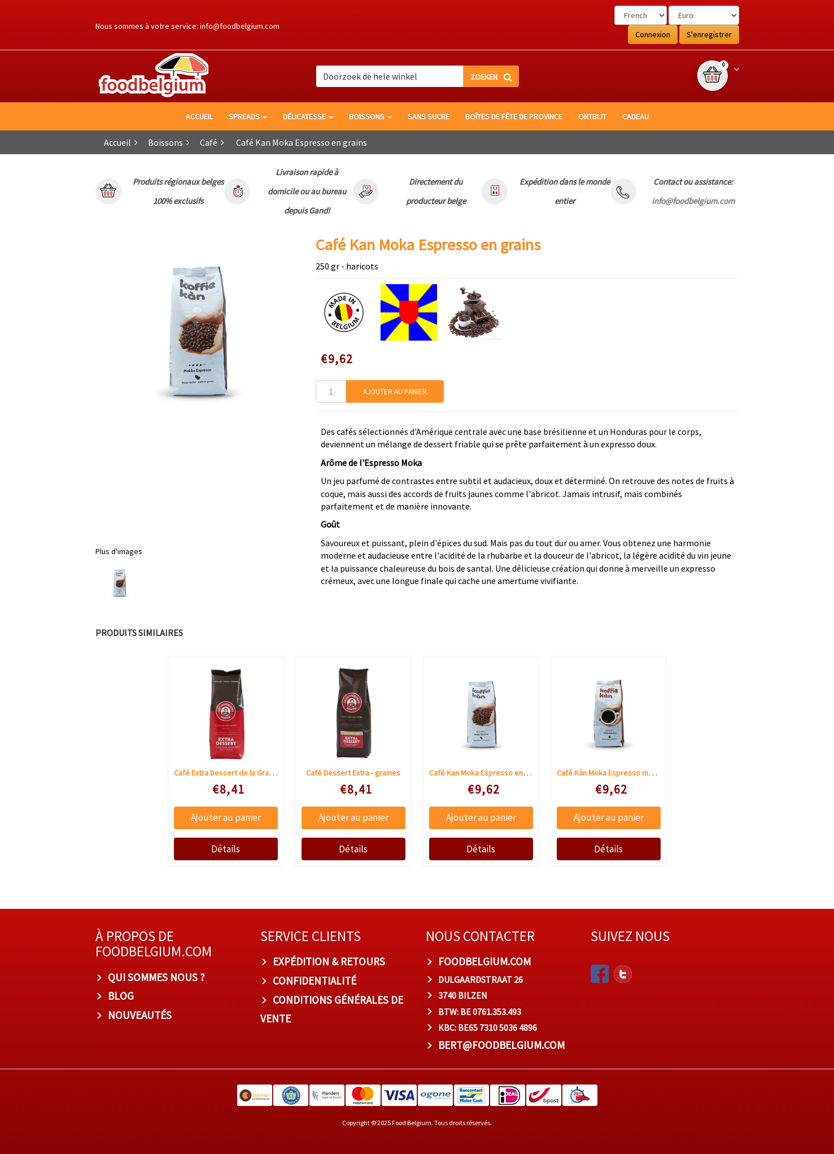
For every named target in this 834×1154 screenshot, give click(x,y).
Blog (121, 996)
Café (208, 142)
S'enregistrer (709, 34)
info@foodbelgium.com (240, 26)
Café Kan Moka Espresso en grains (487, 773)
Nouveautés (140, 1015)
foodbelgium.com (484, 961)
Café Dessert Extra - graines (353, 773)
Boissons (370, 116)
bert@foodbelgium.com (501, 1045)
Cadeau (635, 116)
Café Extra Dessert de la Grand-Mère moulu (246, 773)
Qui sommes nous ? (156, 977)
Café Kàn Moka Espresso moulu (609, 773)
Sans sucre (428, 116)
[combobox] (417, 76)
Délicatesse (308, 116)
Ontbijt (592, 116)
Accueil (199, 116)
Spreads (248, 116)
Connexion (652, 34)
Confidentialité (314, 980)
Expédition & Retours (329, 961)
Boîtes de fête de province (513, 116)
